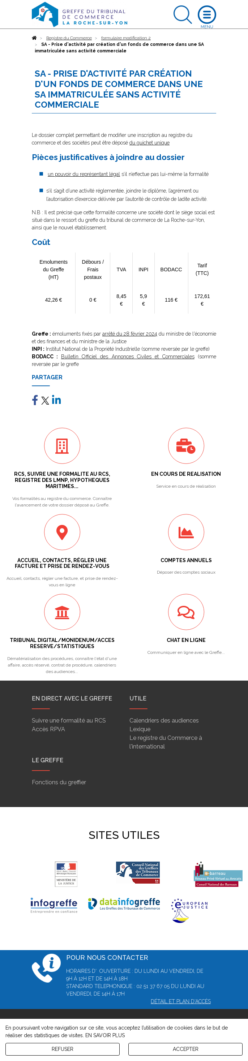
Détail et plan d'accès (181, 1001)
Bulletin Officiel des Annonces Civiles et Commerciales (127, 356)
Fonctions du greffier (59, 782)
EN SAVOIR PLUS (105, 1035)
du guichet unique (149, 143)
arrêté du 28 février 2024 (129, 334)
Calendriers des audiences (164, 720)
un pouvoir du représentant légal (84, 174)
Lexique (139, 729)
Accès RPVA (48, 729)
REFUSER (62, 1049)
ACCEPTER (185, 1049)
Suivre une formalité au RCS (69, 720)
